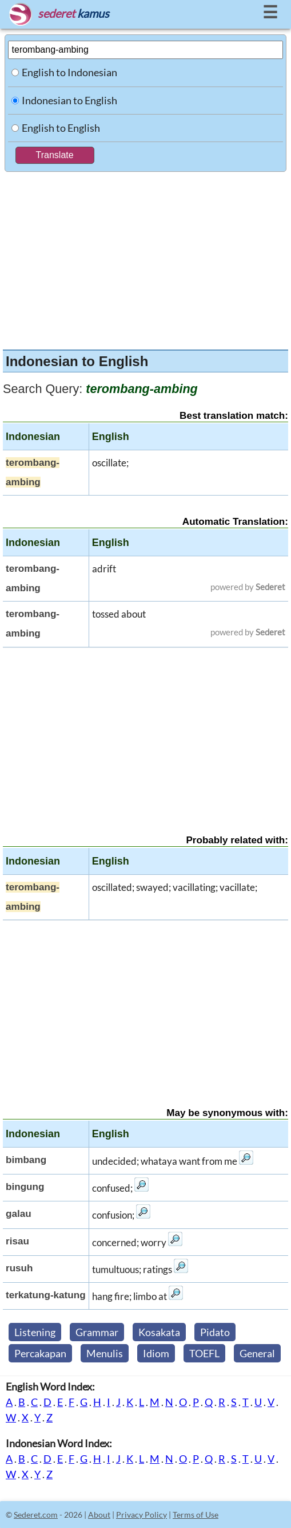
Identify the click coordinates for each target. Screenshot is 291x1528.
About (99, 1514)
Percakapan (40, 1353)
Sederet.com (36, 1514)
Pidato (215, 1332)
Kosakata (159, 1332)
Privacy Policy (141, 1514)
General (257, 1353)
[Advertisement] (146, 258)
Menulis (104, 1353)
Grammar (96, 1332)
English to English (61, 127)
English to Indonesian (69, 72)
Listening (34, 1332)
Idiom (156, 1353)
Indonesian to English (69, 100)
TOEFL (204, 1353)
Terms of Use (195, 1514)
